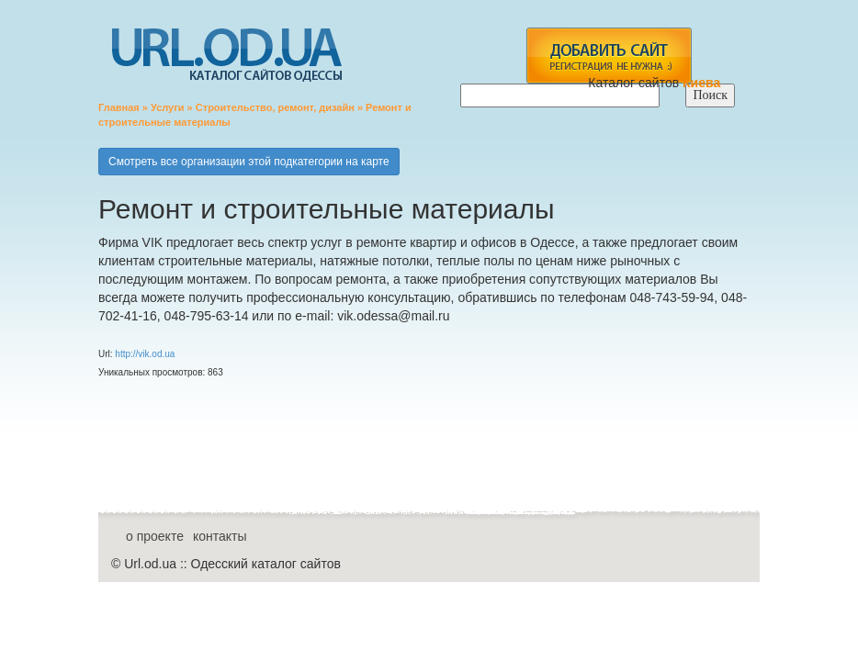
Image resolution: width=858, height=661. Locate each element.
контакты (220, 536)
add (608, 56)
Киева (703, 82)
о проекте (155, 536)
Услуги (168, 107)
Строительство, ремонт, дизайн (275, 107)
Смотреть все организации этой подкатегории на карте (248, 161)
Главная (119, 107)
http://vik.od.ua (145, 354)
